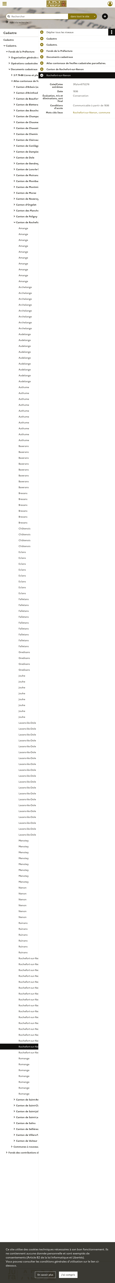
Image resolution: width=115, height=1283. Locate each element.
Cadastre (8, 39)
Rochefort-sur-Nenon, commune (91, 112)
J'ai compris (68, 1274)
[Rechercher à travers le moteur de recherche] (38, 16)
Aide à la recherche (18, 22)
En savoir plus (45, 1274)
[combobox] (82, 16)
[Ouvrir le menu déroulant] (5, 4)
